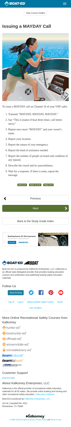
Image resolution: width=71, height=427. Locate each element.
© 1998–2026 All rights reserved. (22, 420)
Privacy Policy (41, 420)
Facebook (41, 292)
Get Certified (35, 308)
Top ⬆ (11, 302)
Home (60, 302)
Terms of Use (56, 420)
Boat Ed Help (8, 378)
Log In (21, 302)
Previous (35, 198)
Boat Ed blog (16, 292)
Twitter (31, 292)
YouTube (60, 292)
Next (35, 208)
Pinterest (51, 292)
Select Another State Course (40, 302)
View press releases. (45, 394)
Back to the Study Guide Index (35, 221)
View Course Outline (35, 13)
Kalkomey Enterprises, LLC (37, 399)
